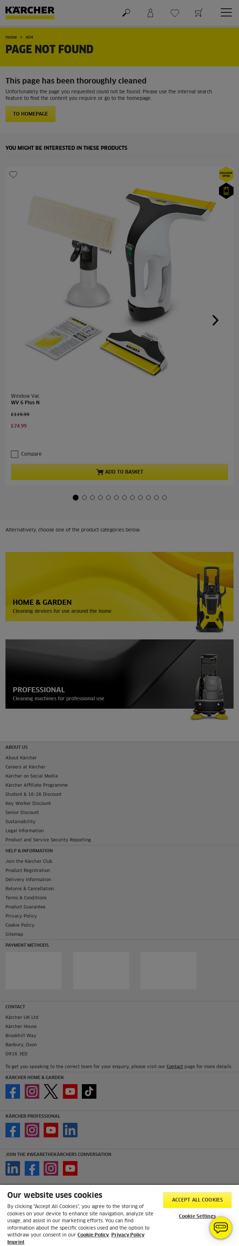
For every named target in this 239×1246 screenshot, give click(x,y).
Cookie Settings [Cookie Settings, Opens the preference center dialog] (197, 1216)
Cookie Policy (93, 1235)
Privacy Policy (127, 1235)
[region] (119, 1215)
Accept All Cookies (197, 1200)
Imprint (15, 1242)
